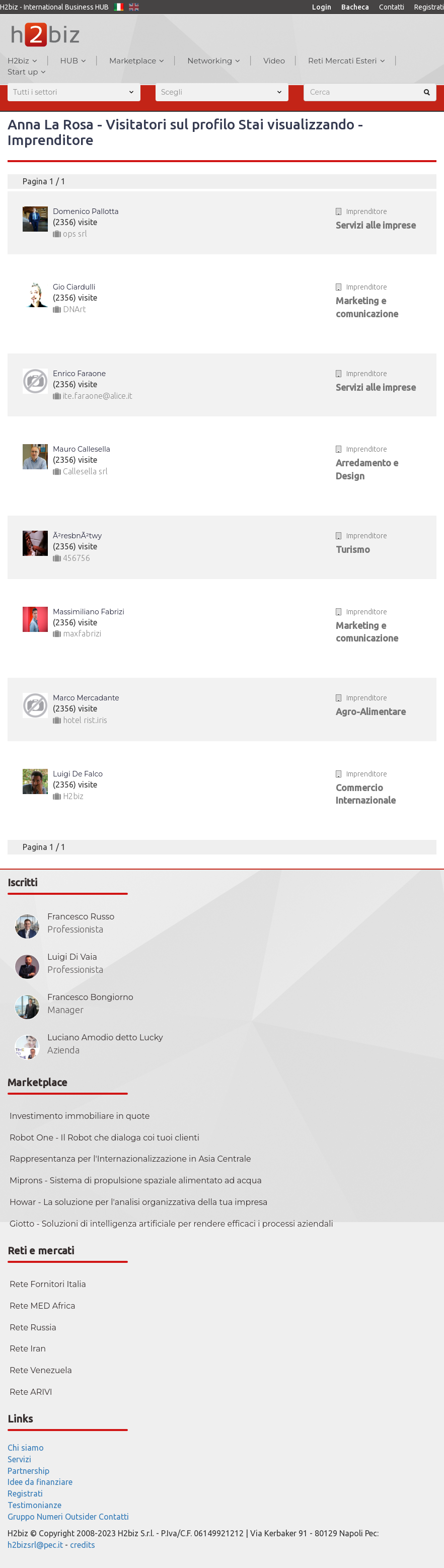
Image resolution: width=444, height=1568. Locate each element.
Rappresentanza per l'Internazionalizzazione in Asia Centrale (130, 1159)
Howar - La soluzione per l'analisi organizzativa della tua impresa (139, 1202)
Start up (27, 72)
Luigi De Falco (78, 773)
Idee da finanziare (40, 1481)
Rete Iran (28, 1348)
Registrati (429, 7)
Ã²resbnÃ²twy (77, 535)
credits (82, 1544)
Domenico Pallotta (86, 211)
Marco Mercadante (86, 697)
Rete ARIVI (31, 1392)
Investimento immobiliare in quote (80, 1116)
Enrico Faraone (79, 373)
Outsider (81, 1516)
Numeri (50, 1516)
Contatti (391, 7)
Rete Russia (33, 1327)
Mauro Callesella (81, 449)
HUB (73, 60)
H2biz (22, 60)
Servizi (19, 1459)
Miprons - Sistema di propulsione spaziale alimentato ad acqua (136, 1180)
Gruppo (21, 1516)
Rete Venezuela (41, 1370)
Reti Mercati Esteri (346, 60)
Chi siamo (26, 1447)
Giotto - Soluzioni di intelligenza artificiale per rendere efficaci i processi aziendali (171, 1224)
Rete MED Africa (43, 1306)
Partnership (28, 1470)
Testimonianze (34, 1505)
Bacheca (355, 7)
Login (321, 7)
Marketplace (136, 60)
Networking (213, 60)
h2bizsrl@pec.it (35, 1544)
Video (274, 60)
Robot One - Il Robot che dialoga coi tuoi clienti (104, 1138)
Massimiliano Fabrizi (88, 611)
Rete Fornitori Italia (48, 1284)
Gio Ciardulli (74, 287)
